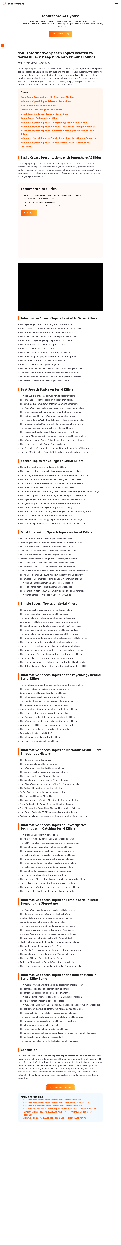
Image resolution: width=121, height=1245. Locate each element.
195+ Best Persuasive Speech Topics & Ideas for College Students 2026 (56, 1102)
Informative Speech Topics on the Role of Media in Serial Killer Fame (55, 142)
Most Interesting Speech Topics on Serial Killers (44, 114)
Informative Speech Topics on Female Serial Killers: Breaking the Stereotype (59, 138)
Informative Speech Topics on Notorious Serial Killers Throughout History (58, 126)
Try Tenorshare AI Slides (60, 1087)
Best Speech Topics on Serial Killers (38, 105)
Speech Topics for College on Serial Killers (41, 109)
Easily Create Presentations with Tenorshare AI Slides (47, 97)
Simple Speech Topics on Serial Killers (39, 118)
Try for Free (29, 213)
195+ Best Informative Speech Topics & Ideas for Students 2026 (53, 1105)
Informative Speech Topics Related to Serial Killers (46, 101)
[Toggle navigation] (118, 3)
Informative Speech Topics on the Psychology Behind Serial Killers (54, 122)
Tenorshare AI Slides (85, 163)
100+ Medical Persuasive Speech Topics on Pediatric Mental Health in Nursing (60, 1108)
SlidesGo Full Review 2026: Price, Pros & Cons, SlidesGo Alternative (54, 1117)
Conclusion (26, 146)
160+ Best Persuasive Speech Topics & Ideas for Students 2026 (52, 1099)
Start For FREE (60, 33)
